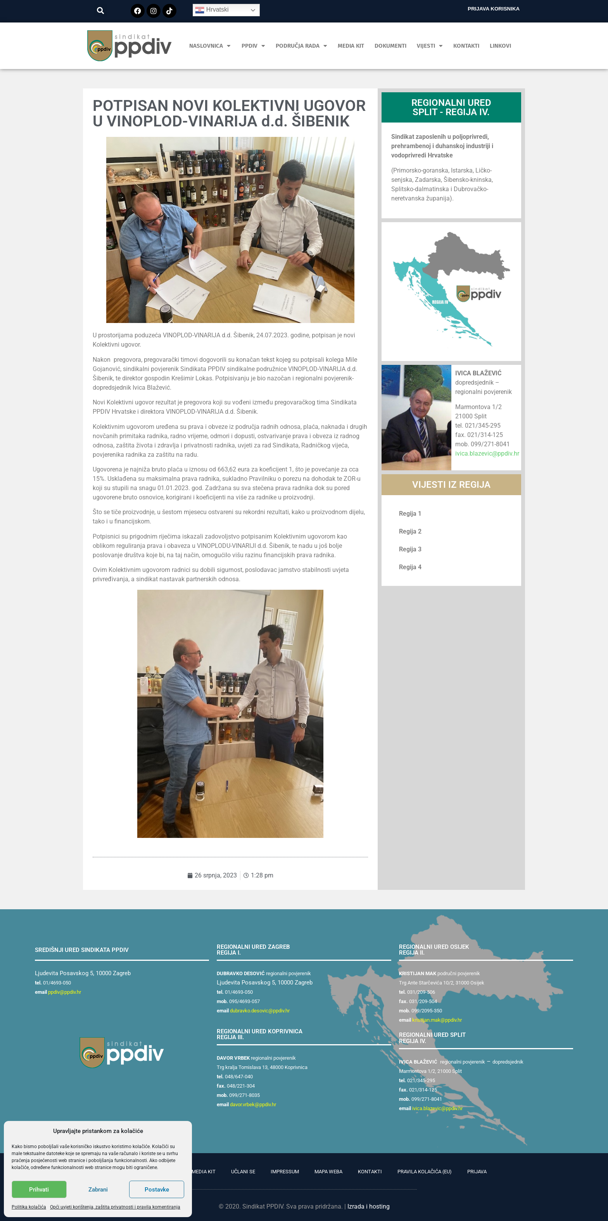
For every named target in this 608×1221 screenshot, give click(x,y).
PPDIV (253, 46)
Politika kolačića (29, 1207)
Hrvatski (211, 10)
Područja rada (301, 46)
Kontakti (466, 45)
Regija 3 (410, 549)
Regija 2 (410, 531)
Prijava (477, 1171)
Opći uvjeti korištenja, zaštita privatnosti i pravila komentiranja (115, 1207)
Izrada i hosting (368, 1206)
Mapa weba (328, 1171)
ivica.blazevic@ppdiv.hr (487, 453)
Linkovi (500, 45)
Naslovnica (210, 46)
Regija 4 (410, 567)
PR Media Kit (200, 1171)
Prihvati (39, 1189)
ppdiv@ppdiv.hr (64, 992)
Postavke (157, 1189)
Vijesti (430, 46)
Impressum (285, 1171)
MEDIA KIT (351, 45)
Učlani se (243, 1171)
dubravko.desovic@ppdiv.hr (260, 1011)
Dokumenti (390, 45)
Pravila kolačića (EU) (424, 1171)
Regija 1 (410, 513)
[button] (100, 10)
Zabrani (98, 1189)
